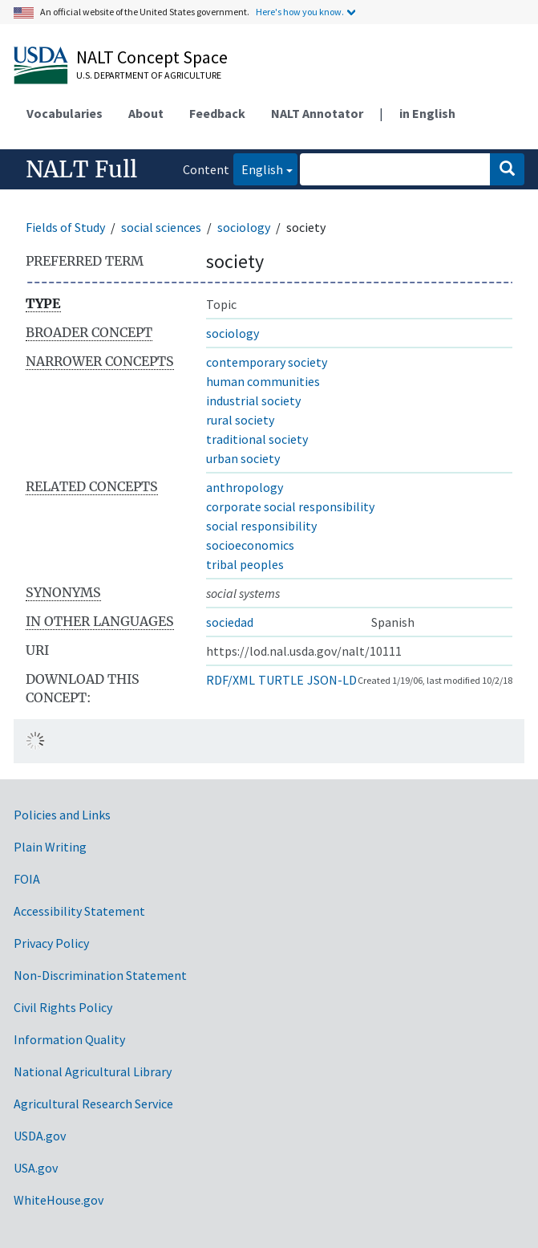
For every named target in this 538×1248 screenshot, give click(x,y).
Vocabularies (64, 113)
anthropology (244, 487)
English (258, 168)
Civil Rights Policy (63, 1007)
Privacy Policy (51, 943)
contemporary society (266, 362)
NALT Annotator (317, 113)
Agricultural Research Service (93, 1104)
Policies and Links (62, 815)
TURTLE (281, 680)
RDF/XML (230, 680)
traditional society (257, 439)
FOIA (27, 879)
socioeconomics (250, 545)
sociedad (229, 622)
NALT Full (81, 169)
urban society (243, 458)
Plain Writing (50, 847)
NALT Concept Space (152, 57)
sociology (243, 227)
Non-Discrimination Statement (100, 975)
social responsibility (261, 526)
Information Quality (69, 1039)
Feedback (217, 113)
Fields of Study (65, 227)
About (146, 113)
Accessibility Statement (79, 911)
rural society (240, 420)
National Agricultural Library (93, 1071)
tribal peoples (245, 564)
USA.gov (36, 1168)
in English (427, 113)
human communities (263, 381)
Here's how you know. (300, 12)
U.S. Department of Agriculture (148, 75)
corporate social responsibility (290, 506)
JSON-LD (332, 680)
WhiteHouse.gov (58, 1200)
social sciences (161, 227)
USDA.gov (40, 1136)
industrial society (253, 400)
